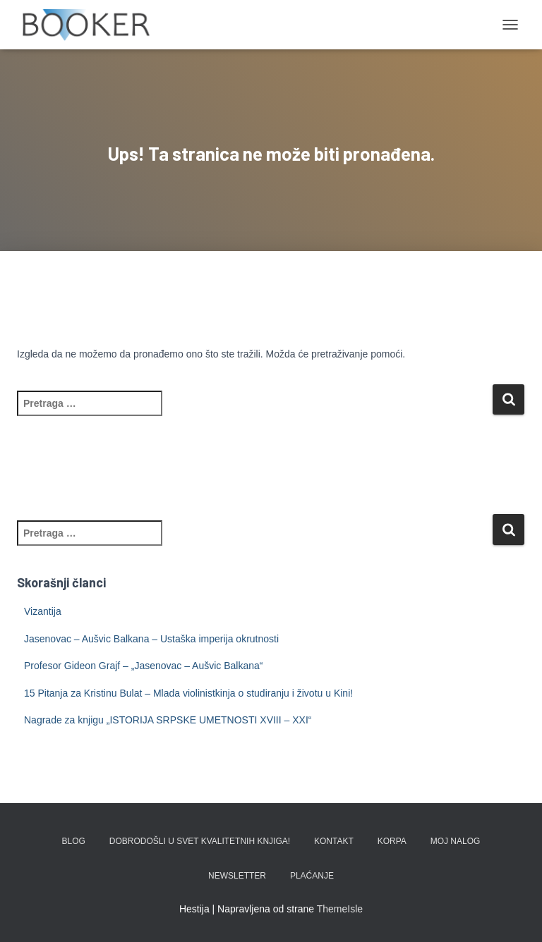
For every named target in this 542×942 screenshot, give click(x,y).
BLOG (73, 841)
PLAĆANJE (312, 876)
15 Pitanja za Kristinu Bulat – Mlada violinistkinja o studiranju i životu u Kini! (188, 693)
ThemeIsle (340, 909)
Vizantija (42, 611)
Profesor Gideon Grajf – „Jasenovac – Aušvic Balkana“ (143, 665)
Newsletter (237, 876)
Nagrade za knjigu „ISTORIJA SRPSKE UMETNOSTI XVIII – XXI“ (167, 720)
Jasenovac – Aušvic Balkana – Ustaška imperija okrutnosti (151, 638)
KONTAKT (334, 841)
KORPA (392, 841)
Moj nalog (455, 841)
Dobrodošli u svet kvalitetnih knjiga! (199, 841)
